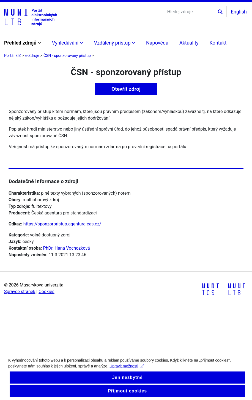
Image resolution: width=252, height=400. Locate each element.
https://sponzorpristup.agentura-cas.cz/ (62, 224)
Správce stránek (19, 291)
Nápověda (157, 43)
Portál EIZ (12, 55)
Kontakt (218, 43)
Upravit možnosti (126, 370)
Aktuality (189, 43)
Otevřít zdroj (126, 89)
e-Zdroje (32, 55)
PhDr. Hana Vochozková (66, 248)
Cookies (46, 291)
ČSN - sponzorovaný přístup (67, 55)
